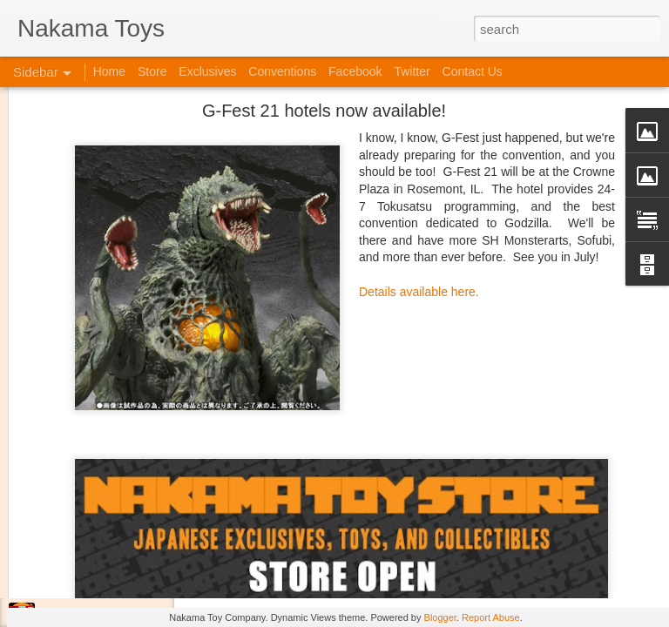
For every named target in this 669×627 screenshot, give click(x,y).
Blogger (440, 617)
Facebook (355, 71)
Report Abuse (491, 617)
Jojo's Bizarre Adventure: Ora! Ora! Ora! (135, 576)
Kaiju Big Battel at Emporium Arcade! (128, 537)
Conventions (282, 71)
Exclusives (207, 71)
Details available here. (419, 196)
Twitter (411, 71)
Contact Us (473, 71)
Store (152, 71)
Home (109, 71)
